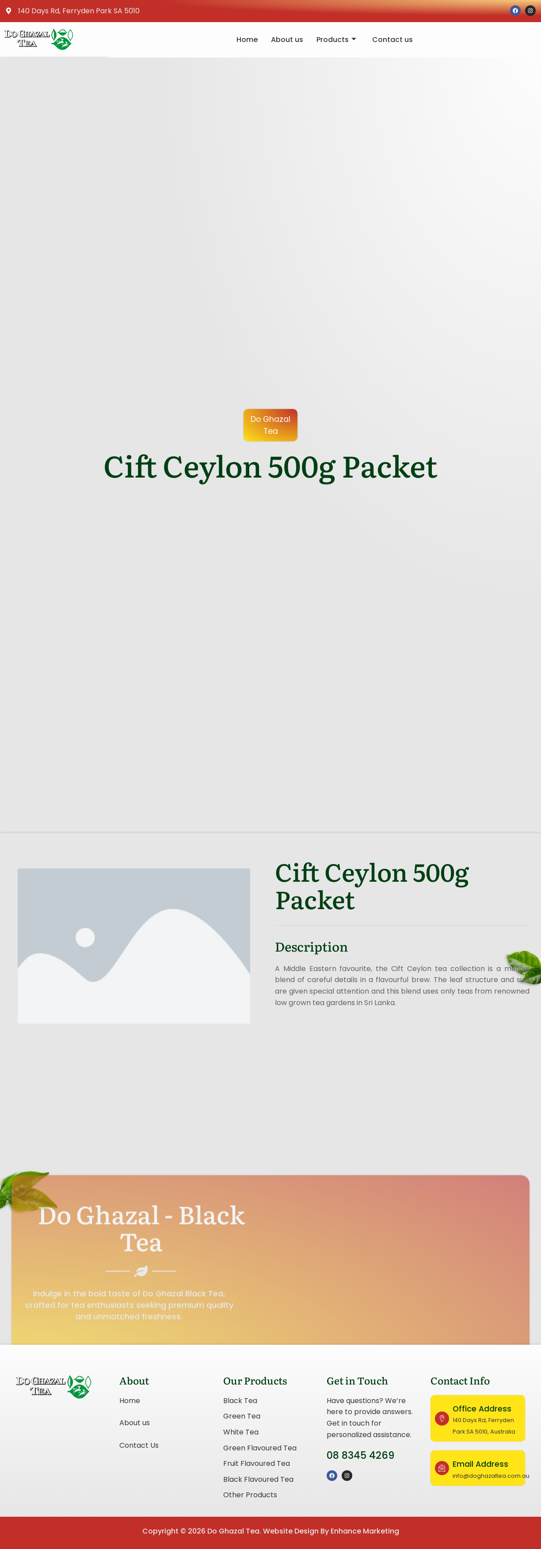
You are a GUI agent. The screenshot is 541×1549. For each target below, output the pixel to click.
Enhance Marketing (365, 1531)
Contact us (392, 39)
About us (287, 39)
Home (247, 39)
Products (336, 40)
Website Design (291, 1531)
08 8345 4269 (360, 1455)
